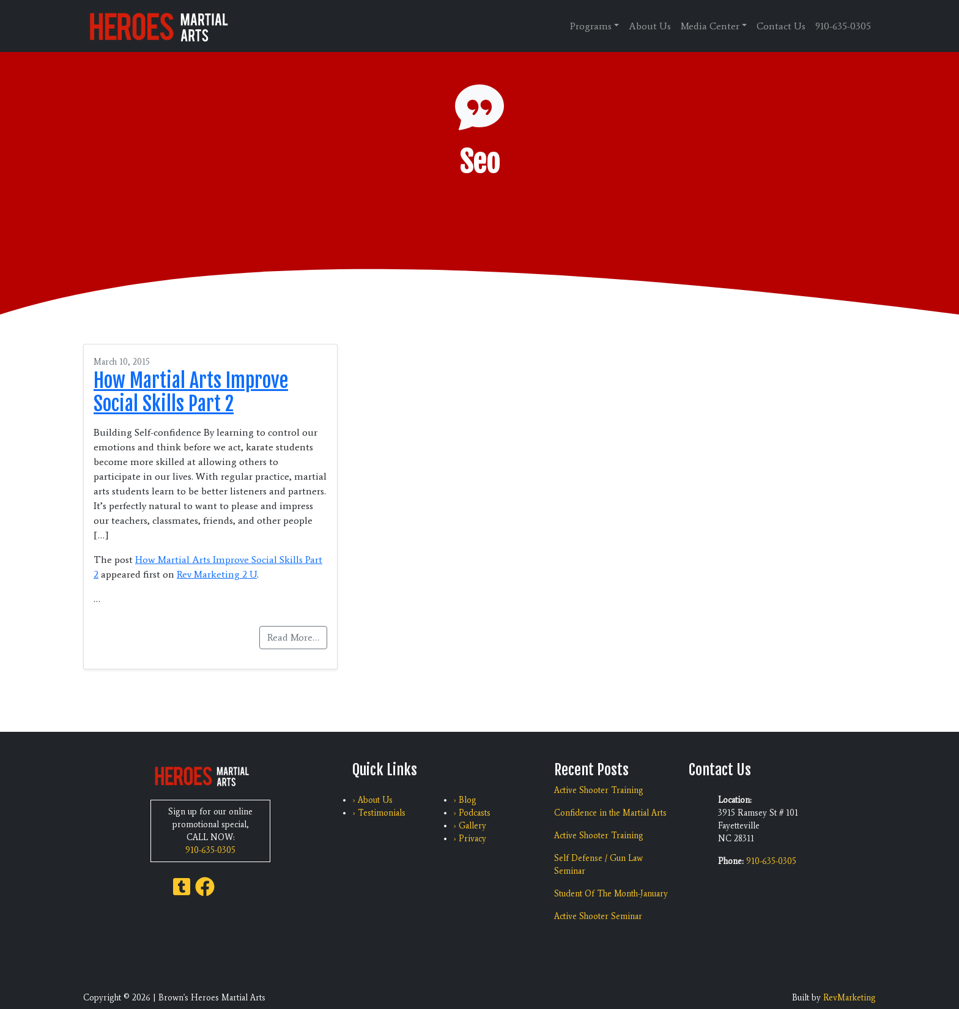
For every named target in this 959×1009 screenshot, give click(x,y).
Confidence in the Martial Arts (610, 813)
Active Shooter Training (598, 790)
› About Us (372, 800)
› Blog (464, 800)
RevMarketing (849, 997)
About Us (650, 26)
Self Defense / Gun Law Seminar (598, 864)
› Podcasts (472, 813)
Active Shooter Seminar (598, 916)
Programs (591, 26)
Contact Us (781, 26)
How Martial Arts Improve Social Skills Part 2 (191, 392)
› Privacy (469, 838)
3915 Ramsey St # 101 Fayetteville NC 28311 (758, 826)
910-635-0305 (843, 26)
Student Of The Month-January (611, 893)
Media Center (710, 26)
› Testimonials (378, 813)
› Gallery (469, 826)
